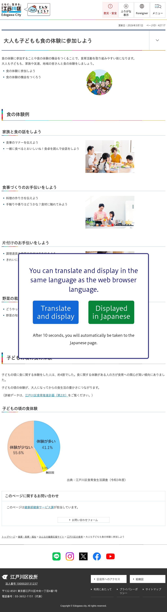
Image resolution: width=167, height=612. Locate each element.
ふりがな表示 (126, 13)
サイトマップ (153, 589)
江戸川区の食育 (75, 537)
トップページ (8, 537)
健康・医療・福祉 (27, 537)
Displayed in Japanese (111, 312)
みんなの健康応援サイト (51, 537)
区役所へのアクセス (108, 579)
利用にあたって (103, 589)
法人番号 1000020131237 (21, 583)
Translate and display (55, 312)
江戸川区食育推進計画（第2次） (46, 395)
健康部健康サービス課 (39, 507)
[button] (142, 10)
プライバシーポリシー (129, 591)
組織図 (140, 579)
